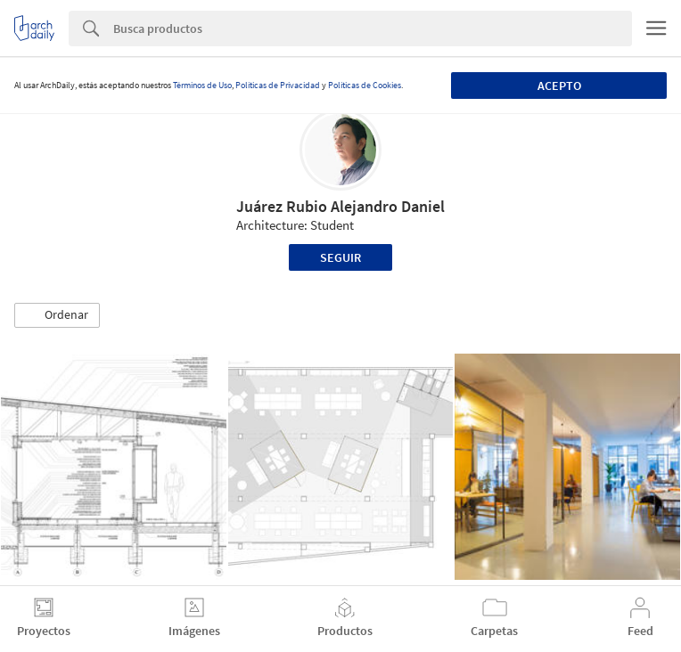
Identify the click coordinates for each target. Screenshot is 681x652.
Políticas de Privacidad (277, 85)
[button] (57, 315)
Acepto (559, 85)
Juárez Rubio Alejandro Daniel (340, 206)
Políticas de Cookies (364, 85)
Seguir (340, 257)
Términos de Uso (202, 85)
